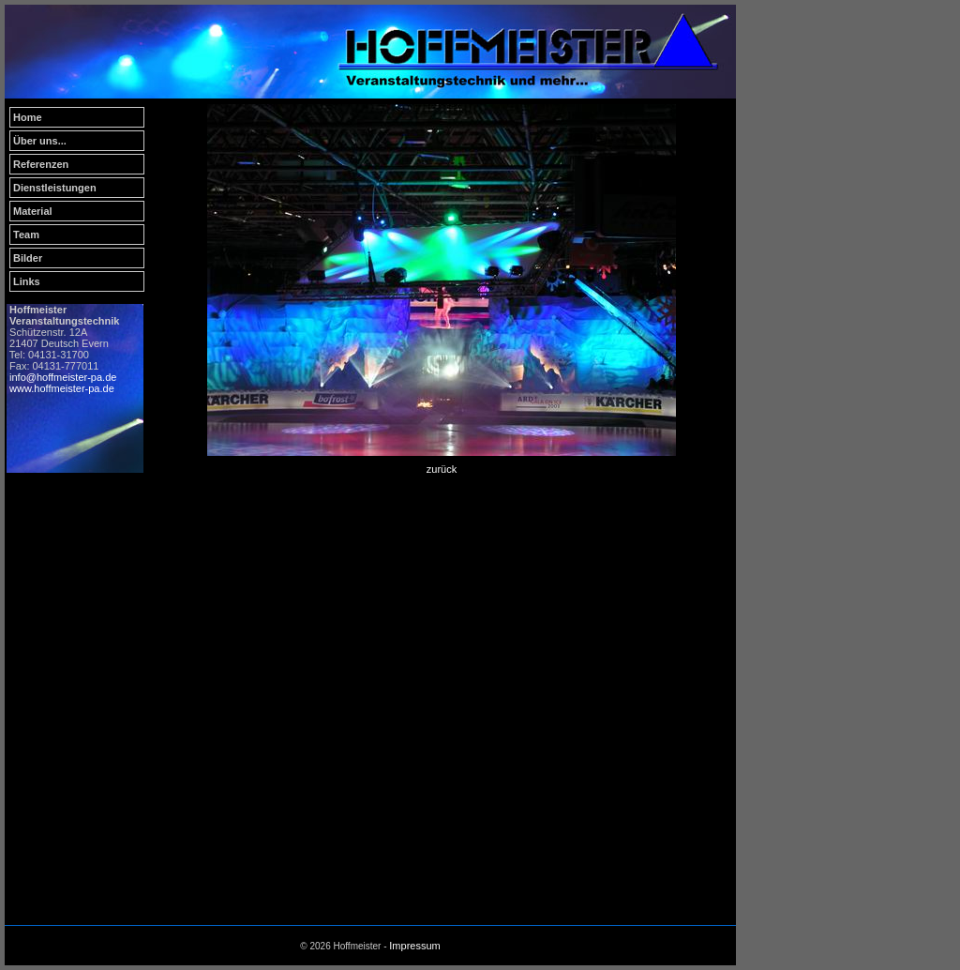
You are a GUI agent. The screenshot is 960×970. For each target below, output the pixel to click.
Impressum (414, 945)
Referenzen (40, 164)
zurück (442, 469)
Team (26, 234)
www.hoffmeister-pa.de (61, 388)
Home (27, 117)
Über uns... (40, 140)
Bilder (27, 258)
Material (32, 211)
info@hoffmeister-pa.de (62, 377)
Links (26, 281)
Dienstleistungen (55, 187)
